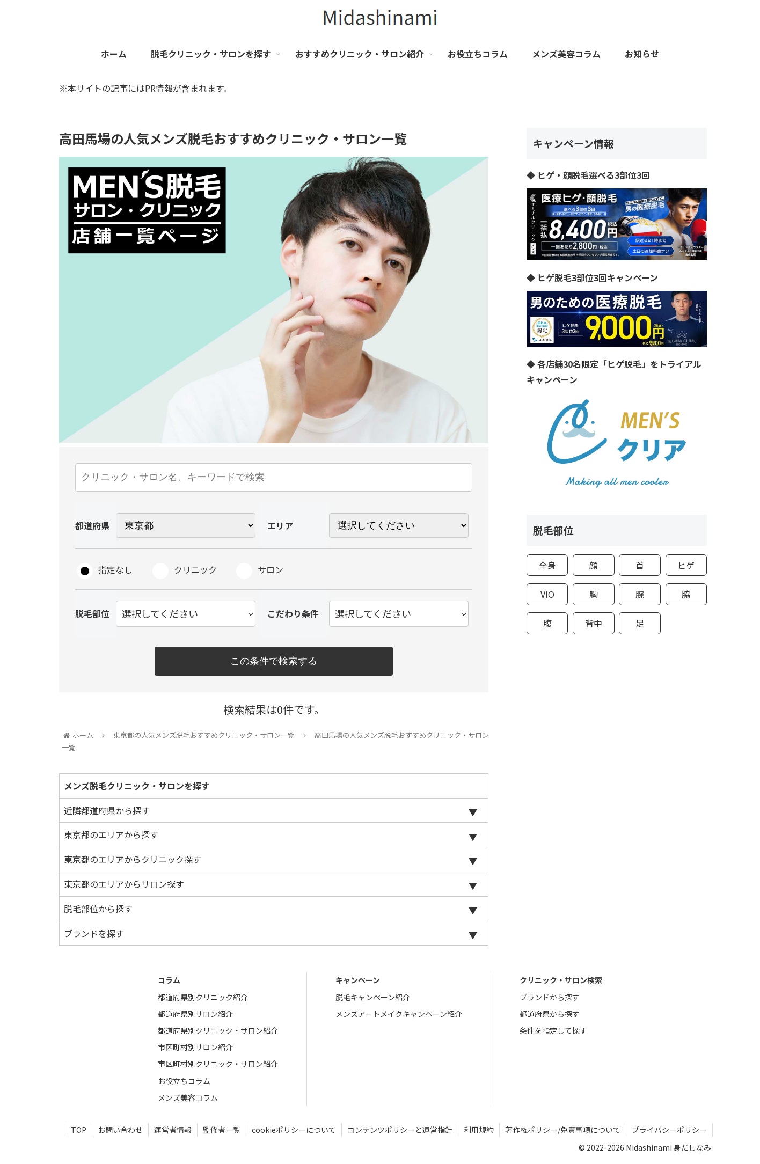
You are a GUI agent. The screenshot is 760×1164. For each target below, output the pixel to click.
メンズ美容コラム (188, 1097)
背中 (593, 623)
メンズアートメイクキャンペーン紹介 (398, 1013)
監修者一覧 (221, 1129)
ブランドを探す (94, 933)
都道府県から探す (550, 1013)
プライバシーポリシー (669, 1129)
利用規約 (479, 1129)
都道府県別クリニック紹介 (203, 997)
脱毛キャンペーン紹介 (372, 997)
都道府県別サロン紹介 (195, 1013)
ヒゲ (686, 565)
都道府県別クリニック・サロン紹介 (218, 1030)
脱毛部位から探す (98, 908)
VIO (547, 594)
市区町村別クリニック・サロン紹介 (218, 1063)
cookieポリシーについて (294, 1129)
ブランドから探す (550, 997)
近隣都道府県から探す (107, 810)
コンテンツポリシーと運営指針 (399, 1129)
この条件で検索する (273, 661)
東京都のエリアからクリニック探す (132, 859)
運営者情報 (173, 1129)
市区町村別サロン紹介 (195, 1047)
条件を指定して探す (553, 1030)
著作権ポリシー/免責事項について (562, 1129)
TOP (78, 1129)
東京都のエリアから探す (111, 834)
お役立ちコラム (184, 1080)
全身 (547, 565)
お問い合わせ (120, 1129)
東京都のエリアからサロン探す (124, 883)
